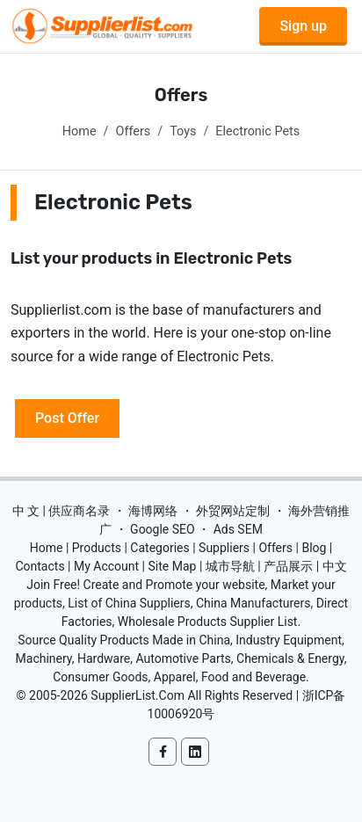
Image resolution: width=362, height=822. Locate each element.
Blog (313, 548)
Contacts (39, 566)
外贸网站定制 (233, 511)
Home (79, 131)
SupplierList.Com (137, 695)
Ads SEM (238, 529)
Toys (183, 131)
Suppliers (224, 548)
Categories (159, 548)
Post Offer (67, 418)
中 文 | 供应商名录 (61, 511)
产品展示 (288, 566)
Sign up (303, 26)
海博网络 (152, 511)
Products (96, 548)
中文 (334, 566)
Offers (133, 131)
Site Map (172, 566)
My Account (106, 566)
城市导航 (230, 566)
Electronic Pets (257, 131)
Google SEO (162, 529)
